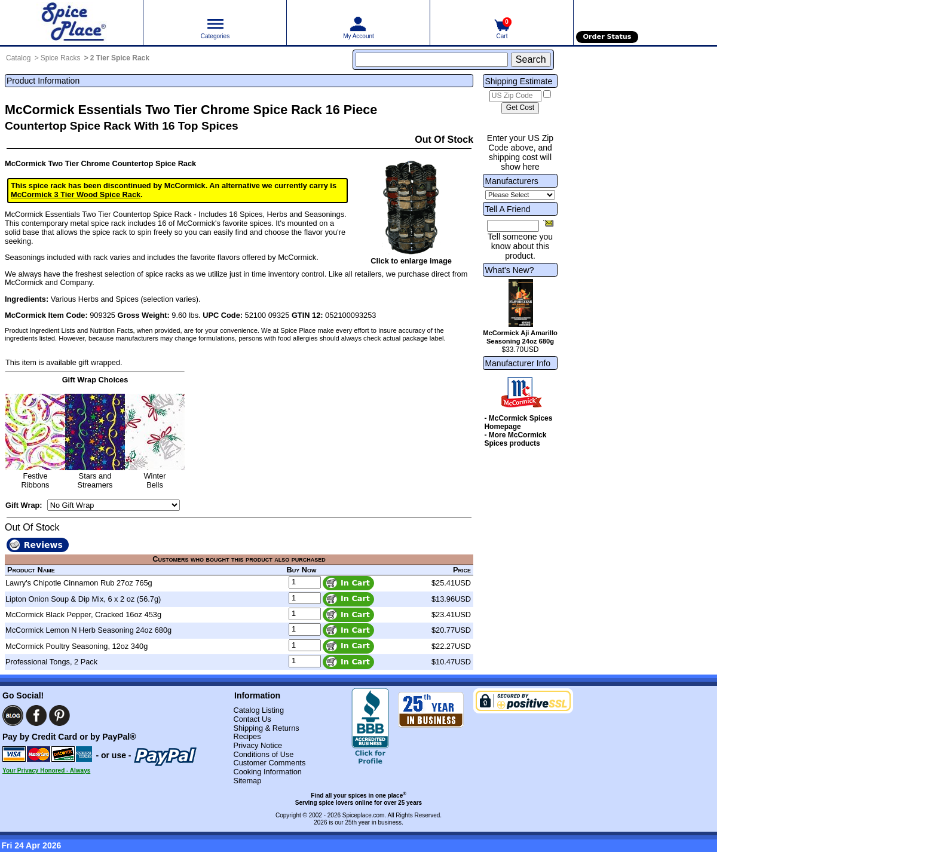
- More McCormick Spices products (515, 439)
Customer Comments (269, 762)
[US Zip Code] (515, 96)
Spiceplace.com (363, 815)
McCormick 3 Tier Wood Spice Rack (75, 194)
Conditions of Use (263, 754)
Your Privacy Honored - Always (46, 770)
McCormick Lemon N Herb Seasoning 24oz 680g (88, 630)
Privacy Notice (257, 745)
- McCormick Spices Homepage (518, 422)
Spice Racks (61, 58)
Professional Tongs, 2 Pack (51, 661)
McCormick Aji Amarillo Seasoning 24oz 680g (520, 337)
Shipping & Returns (266, 728)
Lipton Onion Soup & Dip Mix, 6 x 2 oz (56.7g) (83, 598)
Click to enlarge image (411, 260)
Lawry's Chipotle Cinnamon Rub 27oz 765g (78, 582)
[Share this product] (548, 223)
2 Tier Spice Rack (119, 58)
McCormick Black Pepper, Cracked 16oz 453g (83, 614)
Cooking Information (267, 771)
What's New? (509, 270)
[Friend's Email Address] (513, 226)
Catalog (18, 58)
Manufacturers (511, 181)
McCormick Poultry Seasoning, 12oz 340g (76, 646)
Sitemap (247, 780)
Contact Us (252, 719)
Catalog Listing (258, 710)
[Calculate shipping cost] (520, 108)
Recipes (247, 736)
